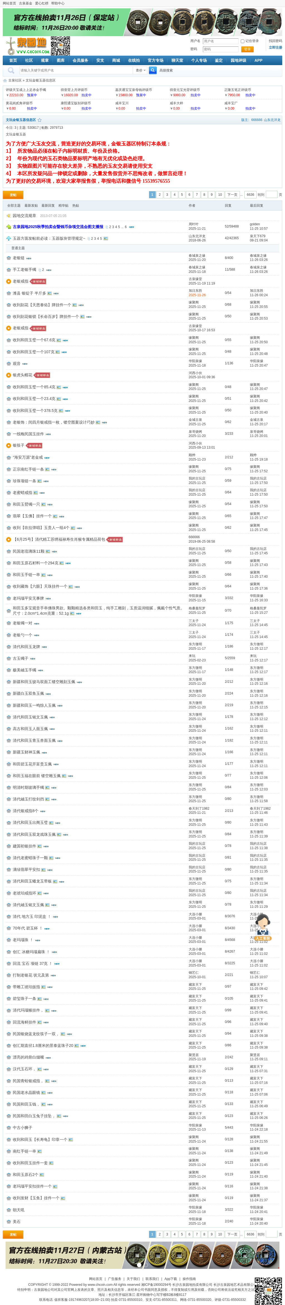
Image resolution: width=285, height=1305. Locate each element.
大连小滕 (195, 914)
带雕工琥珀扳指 (26, 987)
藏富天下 (195, 985)
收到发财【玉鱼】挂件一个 (36, 1198)
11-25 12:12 (259, 719)
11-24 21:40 (259, 1176)
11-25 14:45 (259, 625)
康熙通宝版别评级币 (76, 103)
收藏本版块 (39, 120)
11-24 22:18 (259, 1129)
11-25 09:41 (259, 1000)
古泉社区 (27, 46)
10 (220, 195)
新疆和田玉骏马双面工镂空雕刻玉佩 (44, 681)
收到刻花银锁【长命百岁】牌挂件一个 (46, 316)
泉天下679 (258, 236)
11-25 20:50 (259, 342)
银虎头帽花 (22, 375)
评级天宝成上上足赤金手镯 (26, 90)
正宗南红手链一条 (28, 469)
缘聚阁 (194, 302)
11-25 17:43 (259, 565)
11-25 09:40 (259, 1024)
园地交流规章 (24, 215)
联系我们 (152, 1279)
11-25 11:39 (259, 836)
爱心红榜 (41, 3)
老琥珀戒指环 (24, 893)
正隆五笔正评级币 (237, 90)
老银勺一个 (22, 635)
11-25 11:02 (259, 942)
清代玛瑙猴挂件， (28, 1010)
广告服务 (114, 1279)
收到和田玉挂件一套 (30, 1163)
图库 (61, 60)
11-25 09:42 (259, 989)
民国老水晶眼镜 (26, 1092)
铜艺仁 (194, 973)
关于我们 (133, 1279)
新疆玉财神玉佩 (26, 752)
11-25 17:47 (259, 518)
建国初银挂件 (24, 846)
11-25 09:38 (259, 1036)
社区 (29, 60)
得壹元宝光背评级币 (185, 90)
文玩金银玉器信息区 (41, 80)
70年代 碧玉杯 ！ (28, 928)
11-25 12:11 (259, 731)
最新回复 (48, 205)
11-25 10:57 (259, 229)
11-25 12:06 (259, 778)
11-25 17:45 (259, 530)
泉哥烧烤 (195, 432)
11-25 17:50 (259, 483)
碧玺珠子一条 (24, 998)
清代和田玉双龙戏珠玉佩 (34, 834)
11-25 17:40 (259, 577)
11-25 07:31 (259, 1071)
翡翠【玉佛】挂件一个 (32, 516)
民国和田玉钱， (26, 1104)
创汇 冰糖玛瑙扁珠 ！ (31, 952)
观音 (17, 363)
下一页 (232, 195)
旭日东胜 (195, 291)
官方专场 (155, 60)
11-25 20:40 (259, 412)
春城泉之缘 (197, 256)
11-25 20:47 (259, 365)
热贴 (75, 205)
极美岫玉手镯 (24, 670)
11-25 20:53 (259, 318)
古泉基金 (25, 3)
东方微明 (195, 644)
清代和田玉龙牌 (26, 646)
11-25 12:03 (259, 789)
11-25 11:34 (259, 883)
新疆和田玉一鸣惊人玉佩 (34, 705)
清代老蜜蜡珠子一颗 (30, 858)
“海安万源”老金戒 (28, 457)
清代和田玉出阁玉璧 (30, 822)
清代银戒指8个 (25, 811)
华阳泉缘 (195, 361)
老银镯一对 (22, 623)
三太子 (194, 621)
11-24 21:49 (259, 1153)
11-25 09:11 (259, 1059)
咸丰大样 (176, 103)
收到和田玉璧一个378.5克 (35, 410)
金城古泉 (195, 420)
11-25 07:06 (259, 1094)
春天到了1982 (199, 808)
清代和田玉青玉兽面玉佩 (34, 740)
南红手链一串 (24, 1151)
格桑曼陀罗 (197, 608)
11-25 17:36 (259, 588)
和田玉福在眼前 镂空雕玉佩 (37, 775)
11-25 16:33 (259, 600)
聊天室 (177, 60)
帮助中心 (58, 3)
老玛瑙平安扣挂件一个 (32, 1186)
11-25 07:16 (259, 1083)
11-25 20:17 (259, 424)
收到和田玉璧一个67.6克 (34, 340)
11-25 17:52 (259, 471)
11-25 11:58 (259, 801)
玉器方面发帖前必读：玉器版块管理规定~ (49, 238)
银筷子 (18, 445)
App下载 (170, 1279)
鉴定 (219, 60)
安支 (100, 60)
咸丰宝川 (122, 103)
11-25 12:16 (259, 684)
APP (258, 60)
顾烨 (192, 455)
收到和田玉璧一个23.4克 (34, 398)
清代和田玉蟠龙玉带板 (32, 881)
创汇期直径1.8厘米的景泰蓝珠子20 (43, 1045)
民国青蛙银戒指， (28, 1081)
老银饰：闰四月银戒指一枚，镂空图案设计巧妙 (54, 422)
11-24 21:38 (259, 1188)
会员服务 (80, 60)
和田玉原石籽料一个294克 (35, 563)
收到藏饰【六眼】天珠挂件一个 (40, 586)
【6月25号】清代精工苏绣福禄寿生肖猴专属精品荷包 (59, 539)
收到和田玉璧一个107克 (33, 352)
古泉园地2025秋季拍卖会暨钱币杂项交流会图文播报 (58, 226)
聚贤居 (194, 1055)
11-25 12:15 (259, 707)
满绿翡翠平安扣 (26, 869)
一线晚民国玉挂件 (28, 434)
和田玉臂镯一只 (26, 504)
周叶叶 (194, 224)
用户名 (195, 41)
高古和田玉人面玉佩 (30, 728)
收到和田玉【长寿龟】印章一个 (40, 1139)
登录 (247, 49)
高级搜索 (166, 70)
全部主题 (14, 205)
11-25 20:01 (259, 436)
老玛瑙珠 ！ (23, 940)
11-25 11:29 (259, 907)
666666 (256, 120)
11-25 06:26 (259, 1118)
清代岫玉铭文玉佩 (28, 905)
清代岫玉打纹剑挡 (28, 799)
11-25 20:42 (259, 401)
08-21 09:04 (259, 240)
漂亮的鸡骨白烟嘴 (28, 1057)
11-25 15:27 (259, 613)
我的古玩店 (197, 478)
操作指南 (189, 1279)
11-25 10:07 (259, 977)
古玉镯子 (20, 658)
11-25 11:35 (259, 860)
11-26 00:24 (259, 295)
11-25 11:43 (259, 825)
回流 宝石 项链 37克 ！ (33, 963)
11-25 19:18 (259, 459)
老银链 (18, 258)
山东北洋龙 (272, 120)
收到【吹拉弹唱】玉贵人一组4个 (41, 527)
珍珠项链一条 (24, 481)
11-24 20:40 (259, 1223)
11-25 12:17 (259, 649)
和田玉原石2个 (25, 1174)
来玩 (192, 656)
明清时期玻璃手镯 (28, 787)
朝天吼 (18, 1210)
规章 (45, 60)
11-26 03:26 (259, 260)
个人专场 (199, 60)
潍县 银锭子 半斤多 (29, 293)
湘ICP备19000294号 (156, 1285)
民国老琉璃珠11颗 (29, 551)
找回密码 (275, 41)
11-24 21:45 (259, 1165)
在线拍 (134, 60)
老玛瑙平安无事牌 (28, 598)
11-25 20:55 (259, 307)
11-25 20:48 (259, 354)
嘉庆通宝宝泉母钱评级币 (133, 90)
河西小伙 (195, 373)
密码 (193, 49)
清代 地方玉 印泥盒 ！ (32, 916)
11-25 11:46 (259, 813)
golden (255, 224)
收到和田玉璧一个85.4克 (34, 387)
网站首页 (9, 3)
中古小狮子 (22, 1127)
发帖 (13, 195)
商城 (116, 60)
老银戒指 (20, 281)
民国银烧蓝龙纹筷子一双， (36, 1034)
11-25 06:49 (259, 1106)
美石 (17, 1221)
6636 (250, 195)
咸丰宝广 (231, 103)
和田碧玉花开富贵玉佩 (32, 764)
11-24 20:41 (259, 1212)
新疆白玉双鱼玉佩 (28, 693)
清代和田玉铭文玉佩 (30, 717)
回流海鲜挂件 (24, 1022)
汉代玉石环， (24, 1069)
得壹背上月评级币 (74, 90)
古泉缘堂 (195, 279)
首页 (13, 60)
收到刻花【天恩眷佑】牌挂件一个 (42, 305)
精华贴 (63, 205)
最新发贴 (31, 205)
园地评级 (238, 60)
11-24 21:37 (259, 1200)
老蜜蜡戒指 (22, 492)
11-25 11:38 (259, 848)
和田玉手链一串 (26, 574)
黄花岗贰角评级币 (19, 103)
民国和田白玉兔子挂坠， (34, 1116)
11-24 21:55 (259, 1141)
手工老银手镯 (24, 269)
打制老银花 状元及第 (31, 975)
